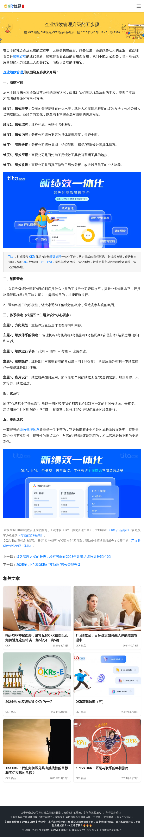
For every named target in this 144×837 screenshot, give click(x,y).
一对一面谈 (45, 262)
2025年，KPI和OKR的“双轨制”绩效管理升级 (48, 565)
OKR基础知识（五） (90, 702)
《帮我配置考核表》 (31, 535)
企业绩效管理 (13, 72)
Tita (10, 256)
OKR (32, 256)
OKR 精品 (33, 32)
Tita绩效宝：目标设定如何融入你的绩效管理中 (107, 637)
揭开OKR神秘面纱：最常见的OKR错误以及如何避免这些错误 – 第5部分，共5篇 (36, 637)
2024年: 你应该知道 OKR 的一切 (28, 702)
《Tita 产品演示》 (119, 530)
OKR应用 (45, 32)
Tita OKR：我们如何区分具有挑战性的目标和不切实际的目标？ (36, 770)
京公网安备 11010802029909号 (104, 830)
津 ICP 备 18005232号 (73, 830)
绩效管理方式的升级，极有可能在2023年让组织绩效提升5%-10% (63, 557)
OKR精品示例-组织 (63, 32)
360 (25, 262)
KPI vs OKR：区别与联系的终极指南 (102, 768)
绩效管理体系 (29, 430)
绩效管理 (19, 56)
